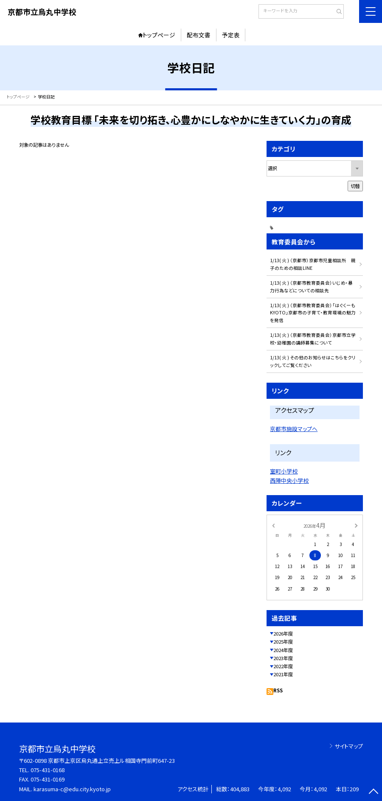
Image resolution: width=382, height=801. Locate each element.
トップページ (159, 35)
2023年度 (283, 658)
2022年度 (283, 666)
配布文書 (199, 35)
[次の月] (356, 525)
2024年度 (283, 650)
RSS (278, 690)
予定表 (231, 35)
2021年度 (283, 674)
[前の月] (273, 525)
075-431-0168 (48, 770)
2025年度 (283, 641)
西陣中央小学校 (289, 480)
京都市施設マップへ (293, 429)
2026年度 (283, 633)
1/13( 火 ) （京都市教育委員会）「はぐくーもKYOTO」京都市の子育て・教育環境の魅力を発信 (313, 313)
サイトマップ (348, 746)
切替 (355, 185)
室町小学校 (284, 471)
